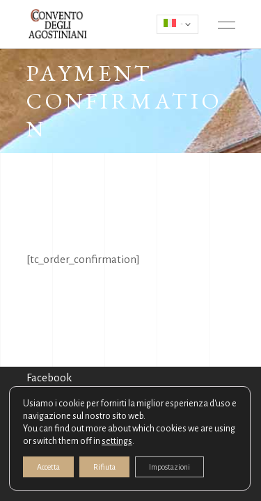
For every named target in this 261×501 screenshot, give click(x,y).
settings (117, 441)
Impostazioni (169, 467)
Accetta (48, 467)
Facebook (49, 377)
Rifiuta (104, 467)
